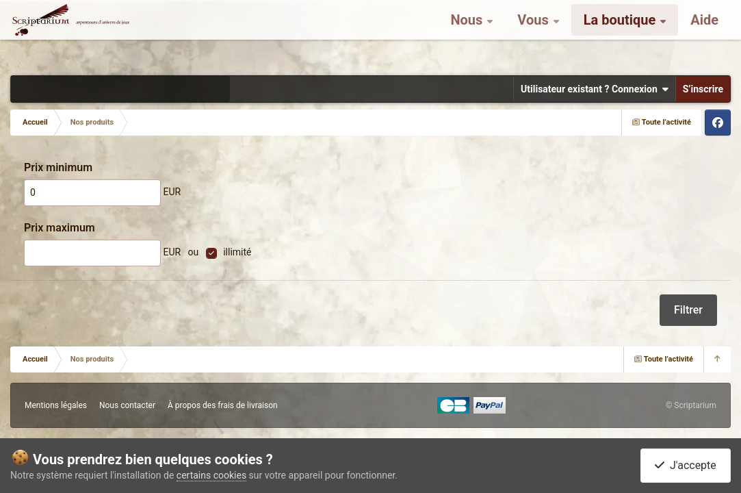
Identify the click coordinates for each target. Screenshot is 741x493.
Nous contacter (127, 405)
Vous (534, 34)
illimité (237, 251)
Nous (468, 34)
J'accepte (685, 465)
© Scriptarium (691, 405)
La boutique (622, 34)
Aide (704, 34)
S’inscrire (703, 89)
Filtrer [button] (688, 309)
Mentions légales (56, 405)
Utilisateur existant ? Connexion (594, 89)
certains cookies (211, 475)
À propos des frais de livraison (223, 405)
